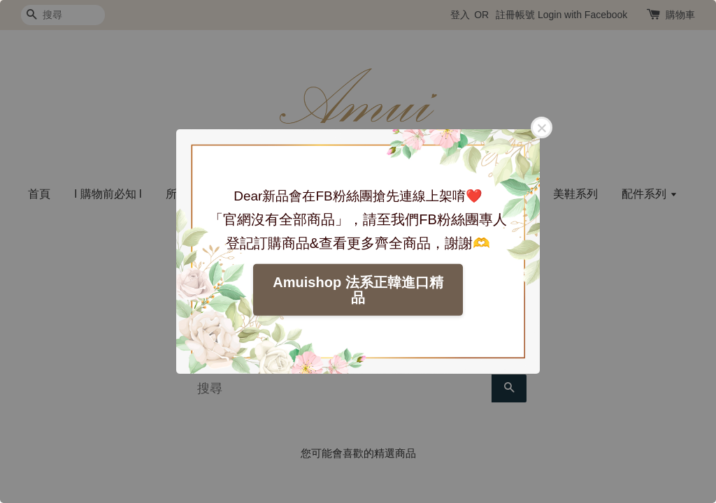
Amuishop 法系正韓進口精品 (358, 290)
